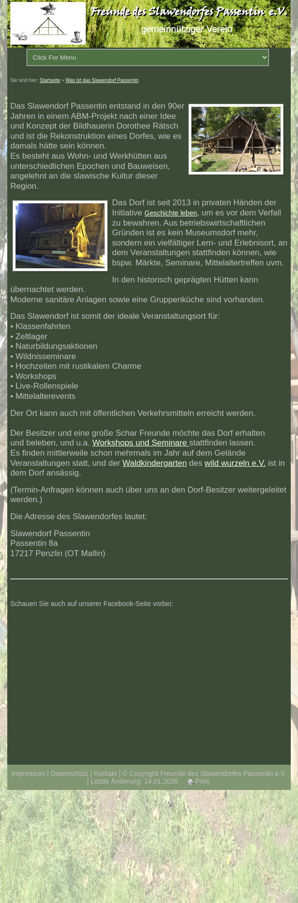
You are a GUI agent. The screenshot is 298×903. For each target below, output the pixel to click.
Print (198, 781)
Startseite (50, 80)
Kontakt (105, 773)
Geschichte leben (170, 213)
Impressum (28, 773)
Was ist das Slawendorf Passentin (102, 80)
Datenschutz (70, 773)
